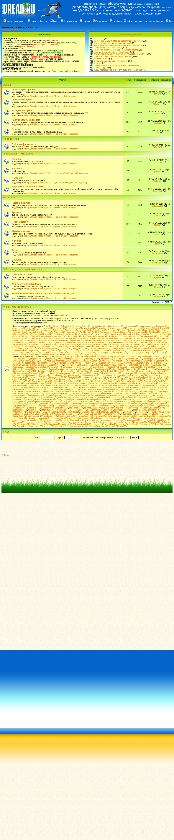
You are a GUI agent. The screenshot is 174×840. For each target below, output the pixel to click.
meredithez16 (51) (19, 398)
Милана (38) (84, 355)
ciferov (157, 244)
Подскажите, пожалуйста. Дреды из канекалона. (116, 65)
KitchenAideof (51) (115, 340)
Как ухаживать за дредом (26, 120)
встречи (149, 4)
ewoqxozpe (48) (113, 377)
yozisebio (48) (110, 424)
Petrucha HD (157, 253)
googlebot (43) (47, 336)
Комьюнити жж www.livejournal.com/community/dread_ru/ (43, 293)
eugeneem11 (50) (59, 377)
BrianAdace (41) (159, 365)
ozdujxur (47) (22, 406)
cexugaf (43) (137, 367)
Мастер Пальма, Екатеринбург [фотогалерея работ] (118, 45)
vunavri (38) (130, 422)
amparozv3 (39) (61, 328)
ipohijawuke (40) (35, 338)
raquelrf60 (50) (62, 408)
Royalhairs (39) (153, 410)
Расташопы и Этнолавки (18, 153)
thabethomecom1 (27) (67, 416)
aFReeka (56, 96)
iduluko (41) (137, 383)
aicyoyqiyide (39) (92, 359)
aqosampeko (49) (48, 363)
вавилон (141, 4)
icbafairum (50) (92, 383)
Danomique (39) (163, 369)
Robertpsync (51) (141, 347)
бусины (132, 3)
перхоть (137, 11)
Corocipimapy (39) (73, 369)
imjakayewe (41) (120, 385)
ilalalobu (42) (72, 385)
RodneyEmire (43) (78, 410)
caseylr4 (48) (113, 367)
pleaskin (157, 114)
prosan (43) (164, 406)
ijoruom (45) (61, 385)
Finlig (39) (103, 379)
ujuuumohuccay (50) (102, 351)
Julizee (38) (154, 338)
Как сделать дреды (22, 110)
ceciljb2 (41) (136, 330)
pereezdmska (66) (93, 347)
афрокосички (117, 3)
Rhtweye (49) (103, 408)
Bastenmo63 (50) (56, 365)
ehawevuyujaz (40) (129, 373)
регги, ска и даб (91, 13)
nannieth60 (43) (160, 342)
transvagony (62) (115, 416)
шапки (158, 13)
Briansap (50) (18, 367)
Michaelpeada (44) (117, 342)
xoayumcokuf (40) (84, 424)
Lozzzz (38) (164, 394)
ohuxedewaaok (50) (108, 402)
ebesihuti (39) (38, 373)
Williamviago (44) (53, 424)
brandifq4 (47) (136, 365)
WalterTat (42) (160, 353)
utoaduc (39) (17, 353)
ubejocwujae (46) (164, 416)
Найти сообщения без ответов (159, 30)
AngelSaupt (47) (94, 361)
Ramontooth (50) (48, 408)
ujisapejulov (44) (61, 418)
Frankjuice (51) (114, 379)
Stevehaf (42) (148, 349)
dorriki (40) (133, 371)
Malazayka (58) (55, 396)
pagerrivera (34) (65, 406)
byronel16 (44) (44, 367)
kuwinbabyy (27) (150, 391)
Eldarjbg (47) (58, 334)
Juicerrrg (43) (153, 389)
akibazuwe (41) (106, 359)
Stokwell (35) (160, 349)
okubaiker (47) (123, 402)
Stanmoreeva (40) (134, 349)
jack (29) (46, 389)
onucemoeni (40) (19, 404)
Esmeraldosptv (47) (20, 377)
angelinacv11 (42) (63, 361)
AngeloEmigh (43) (79, 361)
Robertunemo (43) (62, 410)
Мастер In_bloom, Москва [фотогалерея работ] (115, 50)
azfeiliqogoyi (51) (163, 328)
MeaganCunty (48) (143, 396)
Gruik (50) (162, 381)
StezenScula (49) (144, 414)
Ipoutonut (157, 172)
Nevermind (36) (118, 398)
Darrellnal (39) (30, 371)
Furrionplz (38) (139, 379)
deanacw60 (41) (70, 371)
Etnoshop (17, 159)
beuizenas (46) (46, 330)
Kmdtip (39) (109, 391)
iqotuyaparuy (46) (31, 387)
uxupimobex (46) (133, 420)
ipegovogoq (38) (150, 385)
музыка (127, 10)
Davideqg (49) (59, 332)
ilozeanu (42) (96, 385)
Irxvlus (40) (47, 338)
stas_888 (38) (99, 414)
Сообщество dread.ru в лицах (107, 47)
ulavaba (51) (88, 418)
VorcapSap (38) (146, 353)
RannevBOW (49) (108, 347)
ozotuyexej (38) (61, 347)
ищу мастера (137, 7)
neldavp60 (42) (104, 398)
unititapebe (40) (113, 418)
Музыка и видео (21, 231)
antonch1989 (157, 206)
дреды (122, 7)
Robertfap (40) (34, 410)
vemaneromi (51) (149, 420)
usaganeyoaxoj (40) (20, 420)
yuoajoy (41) (123, 424)
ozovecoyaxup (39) (77, 347)
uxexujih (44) (120, 420)
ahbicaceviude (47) (66, 359)
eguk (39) (20, 334)
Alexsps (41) (148, 359)
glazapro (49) (87, 381)
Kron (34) (128, 340)
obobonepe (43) (82, 400)
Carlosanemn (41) (84, 367)
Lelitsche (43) (77, 394)
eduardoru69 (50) (52, 373)
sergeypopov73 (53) (63, 349)
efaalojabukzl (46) (67, 373)
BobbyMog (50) (110, 365)
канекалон (107, 10)
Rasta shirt (17, 178)
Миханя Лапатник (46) (98, 426)
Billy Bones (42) (84, 365)
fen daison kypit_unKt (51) (86, 379)
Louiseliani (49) (18, 342)
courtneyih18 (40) (89, 369)
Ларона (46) (73, 355)
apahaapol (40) (150, 361)
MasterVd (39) (88, 342)
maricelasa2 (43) (70, 396)
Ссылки (16, 129)
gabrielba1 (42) (153, 379)
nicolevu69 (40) (18, 400)
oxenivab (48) (148, 404)
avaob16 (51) (116, 363)
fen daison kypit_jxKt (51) (64, 379)
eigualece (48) (18, 375)
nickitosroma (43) (163, 398)
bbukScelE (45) (32, 330)
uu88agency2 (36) (64, 420)
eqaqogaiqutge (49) (108, 375)
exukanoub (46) (101, 334)
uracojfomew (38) (142, 418)
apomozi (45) (162, 361)
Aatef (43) (60, 326)
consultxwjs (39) (58, 369)
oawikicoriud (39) (35, 345)
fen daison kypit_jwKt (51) (42, 379)
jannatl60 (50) (143, 338)
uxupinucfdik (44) (59, 353)
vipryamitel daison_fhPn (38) (62, 422)
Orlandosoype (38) (60, 404)
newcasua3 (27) (148, 398)
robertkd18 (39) (47, 410)
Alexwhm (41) (160, 359)
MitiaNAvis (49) (64, 398)
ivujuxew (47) (74, 338)
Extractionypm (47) (86, 334)
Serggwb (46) (78, 349)
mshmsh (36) (91, 398)
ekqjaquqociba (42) (33, 375)
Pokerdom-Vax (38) (123, 406)
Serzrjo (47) (29, 414)
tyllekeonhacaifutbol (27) (133, 416)
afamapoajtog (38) (98, 326)
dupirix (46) (143, 371)
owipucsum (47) (107, 404)
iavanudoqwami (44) (76, 383)
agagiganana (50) (147, 326)
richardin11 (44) (116, 408)
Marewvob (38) (45, 342)
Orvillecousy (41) (76, 404)
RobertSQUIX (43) (157, 347)
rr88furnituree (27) (19, 412)
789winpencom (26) (92, 357)
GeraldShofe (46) (32, 336)
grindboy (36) (137, 381)
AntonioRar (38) (122, 361)
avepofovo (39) (143, 363)
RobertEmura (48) (19, 410)
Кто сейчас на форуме (17, 307)
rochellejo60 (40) (19, 349)
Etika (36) (47, 377)
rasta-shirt (48, 183)
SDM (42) (166, 412)
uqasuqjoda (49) (127, 418)
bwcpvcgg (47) (31, 367)
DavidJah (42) (57, 371)
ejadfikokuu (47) (45, 334)
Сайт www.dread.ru (22, 274)
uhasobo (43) (73, 351)
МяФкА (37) (114, 426)
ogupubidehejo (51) (76, 402)
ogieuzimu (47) (61, 402)
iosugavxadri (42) (135, 385)
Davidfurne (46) (43, 371)
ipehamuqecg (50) (19, 338)
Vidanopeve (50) (89, 353)
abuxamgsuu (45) (134, 357)
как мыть (166, 7)
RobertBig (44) (159, 408)
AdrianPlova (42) (83, 326)
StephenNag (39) (113, 414)
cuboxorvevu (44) (104, 369)
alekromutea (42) (19, 328)
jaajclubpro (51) (35, 389)
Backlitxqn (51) (18, 365)
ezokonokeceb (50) (144, 377)
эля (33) (123, 426)
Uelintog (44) (34, 418)
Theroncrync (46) (19, 351)
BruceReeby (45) (100, 330)
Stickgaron (157, 181)
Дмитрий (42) (22, 426)
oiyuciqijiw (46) (102, 345)
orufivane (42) (163, 345)
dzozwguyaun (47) (140, 332)
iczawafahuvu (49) (106, 383)
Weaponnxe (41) (23, 424)
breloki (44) (147, 365)
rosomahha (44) (140, 410)
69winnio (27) (60, 357)
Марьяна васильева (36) (77, 426)
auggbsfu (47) (104, 363)
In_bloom (47, 96)
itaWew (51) (95, 387)
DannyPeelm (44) (148, 369)
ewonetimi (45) (100, 377)
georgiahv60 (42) (24, 381)
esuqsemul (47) (35, 377)
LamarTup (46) (23, 394)
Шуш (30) (95, 355)
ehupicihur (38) (159, 373)
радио (145, 10)
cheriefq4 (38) (148, 330)
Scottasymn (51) (116, 412)
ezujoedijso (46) (159, 377)
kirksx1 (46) (102, 340)
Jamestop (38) (80, 389)
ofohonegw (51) (47, 402)
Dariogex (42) (18, 371)
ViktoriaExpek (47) (104, 353)
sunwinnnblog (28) (35, 416)
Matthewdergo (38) (101, 396)
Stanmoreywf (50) (85, 414)
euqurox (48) (88, 377)
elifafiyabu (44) (48, 375)
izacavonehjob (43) (20, 389)
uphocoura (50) (149, 351)
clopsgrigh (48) (34, 332)
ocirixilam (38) (63, 345)
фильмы (128, 13)
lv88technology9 (61, 315)
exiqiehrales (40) (128, 377)
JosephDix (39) (140, 389)
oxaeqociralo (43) (19, 347)
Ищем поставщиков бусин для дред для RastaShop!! (118, 70)
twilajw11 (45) (33, 351)
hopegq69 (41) (32, 383)
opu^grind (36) (46, 404)
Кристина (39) (61, 355)
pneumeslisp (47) (107, 406)
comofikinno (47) (43, 369)
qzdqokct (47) (34, 408)
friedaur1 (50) (126, 379)
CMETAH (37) (18, 369)
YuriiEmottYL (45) (136, 424)
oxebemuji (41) (34, 347)
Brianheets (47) (71, 330)
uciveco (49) (45, 351)
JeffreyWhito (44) (94, 389)
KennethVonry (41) (66, 391)
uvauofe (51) (78, 420)
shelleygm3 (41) (103, 349)
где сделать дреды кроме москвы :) (110, 61)
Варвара (157, 123)
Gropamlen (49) (150, 381)
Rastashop (17, 168)
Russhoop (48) (34, 412)
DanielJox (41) (118, 369)
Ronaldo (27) (108, 410)
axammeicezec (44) (136, 328)
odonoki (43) (154, 400)
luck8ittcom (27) (32, 396)
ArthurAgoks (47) (78, 363)
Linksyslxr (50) (152, 394)
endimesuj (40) (71, 334)
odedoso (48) (75, 345)
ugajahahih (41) (46, 418)
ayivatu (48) (150, 328)
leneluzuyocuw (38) (92, 394)
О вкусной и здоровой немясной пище (111, 52)
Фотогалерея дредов (23, 89)
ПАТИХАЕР (157, 147)
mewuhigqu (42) (35, 398)
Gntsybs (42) (99, 381)
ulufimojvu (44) (100, 418)
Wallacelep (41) (154, 422)
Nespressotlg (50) (19, 345)
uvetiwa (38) (29, 353)
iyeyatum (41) (147, 387)
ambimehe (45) (47, 328)
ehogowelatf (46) (145, 373)
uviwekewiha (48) (92, 420)
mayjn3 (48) (130, 396)
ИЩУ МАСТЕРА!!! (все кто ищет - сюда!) (112, 56)
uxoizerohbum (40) (42, 353)
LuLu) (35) (44, 396)
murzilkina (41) (147, 342)
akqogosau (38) (161, 326)
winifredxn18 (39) (69, 424)
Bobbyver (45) (123, 365)
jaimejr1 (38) (103, 338)
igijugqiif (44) (138, 336)
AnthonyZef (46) (108, 361)
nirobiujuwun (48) (44, 400)
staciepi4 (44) (71, 414)
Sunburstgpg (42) (19, 416)
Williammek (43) (19, 355)
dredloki (64, 96)
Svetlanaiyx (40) (50, 416)
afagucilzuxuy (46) (37, 359)
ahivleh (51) (79, 359)
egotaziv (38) (98, 373)
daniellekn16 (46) (133, 369)
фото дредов (144, 13)
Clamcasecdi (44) (19, 332)
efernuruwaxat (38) (83, 373)
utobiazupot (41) (49, 420)
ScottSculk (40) (154, 412)
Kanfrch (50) (165, 338)
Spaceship (157, 191)
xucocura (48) (98, 424)
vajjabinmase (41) (74, 353)
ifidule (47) (127, 336)
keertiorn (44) (22, 391)
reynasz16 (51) (90, 408)
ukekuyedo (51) (75, 418)
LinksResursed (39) (137, 394)
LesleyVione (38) (108, 394)
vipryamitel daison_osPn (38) (87, 422)
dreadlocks (89, 4)
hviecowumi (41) (60, 383)
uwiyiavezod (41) (107, 420)
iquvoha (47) (45, 387)
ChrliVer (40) (160, 330)
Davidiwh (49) (97, 332)
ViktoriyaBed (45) (120, 353)
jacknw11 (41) (57, 389)
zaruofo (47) (149, 424)
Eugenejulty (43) (75, 377)
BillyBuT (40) (97, 365)
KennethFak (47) (77, 340)
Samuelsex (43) (74, 412)
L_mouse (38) (31, 342)
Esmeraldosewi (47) (156, 375)
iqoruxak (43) (17, 387)
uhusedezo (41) (86, 351)
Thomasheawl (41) (85, 416)
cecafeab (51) (125, 367)
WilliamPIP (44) (33, 355)
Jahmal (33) (68, 389)
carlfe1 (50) (125, 330)
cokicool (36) (30, 369)
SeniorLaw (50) (48, 349)
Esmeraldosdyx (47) (138, 375)
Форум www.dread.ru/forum (27, 284)
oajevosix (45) (68, 400)
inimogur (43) (164, 336)
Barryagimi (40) (18, 330)
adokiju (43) (158, 357)
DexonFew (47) (99, 371)
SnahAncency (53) (57, 414)
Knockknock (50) (121, 391)
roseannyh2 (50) (34, 349)
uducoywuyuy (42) (19, 418)
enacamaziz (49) (92, 375)
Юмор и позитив (21, 203)
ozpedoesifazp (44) (50, 406)
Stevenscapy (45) (128, 414)
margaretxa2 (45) (59, 342)
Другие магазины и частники (28, 186)
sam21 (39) (46, 412)
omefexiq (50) (150, 345)
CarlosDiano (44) (100, 367)
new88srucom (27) (133, 398)
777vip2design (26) (75, 357)
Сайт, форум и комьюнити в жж (22, 269)
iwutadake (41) (119, 387)
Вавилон (17, 259)
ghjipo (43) (62, 381)
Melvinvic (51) (158, 396)
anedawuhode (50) (47, 361)
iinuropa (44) (50, 385)
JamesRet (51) (130, 338)
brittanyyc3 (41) (85, 330)
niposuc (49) (31, 400)
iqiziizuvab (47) (164, 385)
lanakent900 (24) (37, 394)
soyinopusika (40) (118, 349)
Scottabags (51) (102, 412)
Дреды (7, 85)
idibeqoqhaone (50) (123, 383)
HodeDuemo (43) (90, 336)
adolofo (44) (70, 326)
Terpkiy (26, 96)
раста (153, 10)
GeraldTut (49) (51, 381)
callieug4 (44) (56, 367)
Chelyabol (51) (150, 367)
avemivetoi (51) (129, 363)
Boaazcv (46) (58, 330)
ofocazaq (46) (34, 402)
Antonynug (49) (136, 361)
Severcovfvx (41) (42, 414)
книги (117, 10)
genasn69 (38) (18, 336)
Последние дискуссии (130, 34)
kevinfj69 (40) (90, 340)
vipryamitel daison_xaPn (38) (112, 422)
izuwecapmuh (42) (88, 338)
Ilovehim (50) (84, 385)
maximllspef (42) (117, 396)
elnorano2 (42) (61, 375)
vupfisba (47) (141, 422)
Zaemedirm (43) (47, 355)
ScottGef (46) (129, 412)
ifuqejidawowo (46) (150, 383)
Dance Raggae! (100, 67)
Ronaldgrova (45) (94, 410)
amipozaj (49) (18, 361)
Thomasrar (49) (100, 416)
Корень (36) (49, 426)
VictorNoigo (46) (163, 420)
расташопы (164, 10)
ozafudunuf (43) (47, 347)
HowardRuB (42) (45, 383)
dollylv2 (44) (123, 371)
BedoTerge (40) (70, 365)
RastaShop (48, 173)
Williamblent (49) (38, 424)
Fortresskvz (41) (156, 334)
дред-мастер (107, 7)
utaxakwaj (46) (36, 420)
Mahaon (157, 225)
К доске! (16, 241)
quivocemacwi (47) (20, 408)
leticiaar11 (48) (122, 394)
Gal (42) (167, 334)
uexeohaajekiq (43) (59, 351)
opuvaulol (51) (33, 404)
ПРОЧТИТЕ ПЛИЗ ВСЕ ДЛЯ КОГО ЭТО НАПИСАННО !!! (120, 54)
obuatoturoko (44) (114, 400)
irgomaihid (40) (57, 387)
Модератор (73, 96)
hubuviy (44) (103, 336)
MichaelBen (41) (101, 342)
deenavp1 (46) (110, 332)
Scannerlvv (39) (87, 412)
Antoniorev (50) (105, 328)
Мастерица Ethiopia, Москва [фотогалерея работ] (116, 41)
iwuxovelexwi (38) (133, 387)
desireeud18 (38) (124, 332)
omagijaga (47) (136, 402)
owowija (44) (120, 404)
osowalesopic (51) (91, 404)
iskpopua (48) (83, 387)
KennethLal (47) (35, 391)
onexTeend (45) (163, 402)
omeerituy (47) (149, 402)
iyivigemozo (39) (161, 387)
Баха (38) (159, 424)
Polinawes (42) (138, 406)
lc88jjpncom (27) (64, 394)
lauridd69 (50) (50, 394)
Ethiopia (33, 96)
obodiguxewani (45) (98, 400)
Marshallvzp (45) (74, 342)
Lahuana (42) (138, 340)
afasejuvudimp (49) (115, 326)
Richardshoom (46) (125, 347)
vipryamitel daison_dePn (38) (38, 422)
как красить (153, 7)
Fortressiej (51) (142, 334)
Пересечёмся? (20, 222)
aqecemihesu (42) (32, 363)
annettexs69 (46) (91, 328)
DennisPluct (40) (85, 371)
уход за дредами (113, 13)
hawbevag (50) (60, 336)
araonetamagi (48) (119, 328)
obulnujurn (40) (129, 400)
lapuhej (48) (150, 340)
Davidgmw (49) (72, 332)
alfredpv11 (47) (33, 328)
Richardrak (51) (145, 408)
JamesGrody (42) (116, 338)
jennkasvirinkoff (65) (111, 389)
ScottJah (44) (141, 412)
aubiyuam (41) (92, 363)
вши (157, 4)
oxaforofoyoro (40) (133, 404)
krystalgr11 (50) (135, 391)
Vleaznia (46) (133, 353)
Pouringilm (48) (152, 406)
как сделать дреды (86, 10)
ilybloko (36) (107, 385)
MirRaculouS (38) (50, 398)
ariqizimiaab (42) (63, 363)
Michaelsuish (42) (133, 342)
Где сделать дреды (22, 99)
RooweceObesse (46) (123, 410)
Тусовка (16, 212)
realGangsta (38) (76, 408)
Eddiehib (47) (154, 332)
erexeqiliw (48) (123, 375)
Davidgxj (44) (85, 332)
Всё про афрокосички (24, 144)
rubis (157, 132)
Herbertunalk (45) (74, 336)
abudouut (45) (119, 357)
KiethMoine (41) (96, 391)
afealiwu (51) (51, 359)
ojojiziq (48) (114, 345)
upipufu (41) (161, 351)
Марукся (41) (60, 426)
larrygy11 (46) (161, 340)
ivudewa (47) (106, 387)
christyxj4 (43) (162, 367)
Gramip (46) (126, 381)
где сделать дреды (84, 7)
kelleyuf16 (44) (34, 340)
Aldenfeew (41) (120, 359)
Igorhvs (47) (22, 385)
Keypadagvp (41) (82, 391)
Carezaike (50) (114, 330)
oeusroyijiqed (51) (19, 402)
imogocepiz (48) (150, 336)
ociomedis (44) (142, 400)
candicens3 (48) (69, 367)
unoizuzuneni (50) (134, 351)
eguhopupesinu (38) (112, 373)
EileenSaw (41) (32, 334)
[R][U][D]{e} (157, 104)
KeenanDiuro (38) (19, 340)
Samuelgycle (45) (59, 412)
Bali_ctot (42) (31, 365)
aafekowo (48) (107, 357)
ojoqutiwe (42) (126, 345)
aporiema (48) (18, 363)
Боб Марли (101, 4)
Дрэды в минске (101, 59)
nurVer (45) (57, 400)
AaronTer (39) (49, 326)
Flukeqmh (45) (129, 334)
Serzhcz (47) (17, 414)
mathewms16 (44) (85, 396)
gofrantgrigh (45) (113, 381)
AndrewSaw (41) (31, 361)
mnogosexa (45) (78, 398)
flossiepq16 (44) (115, 334)
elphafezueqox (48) (76, 375)
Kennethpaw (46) (50, 391)
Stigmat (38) (157, 414)
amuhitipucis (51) (75, 328)
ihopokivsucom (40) (36, 385)
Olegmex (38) (138, 345)
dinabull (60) (112, 371)
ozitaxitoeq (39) (35, 406)
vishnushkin (157, 162)
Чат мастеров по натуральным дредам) (112, 43)
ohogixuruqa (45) (92, 402)
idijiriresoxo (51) (115, 336)
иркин (40, 96)
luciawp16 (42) (18, 396)
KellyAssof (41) (47, 340)
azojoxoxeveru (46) (158, 363)
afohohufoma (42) (131, 326)
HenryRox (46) (18, 383)
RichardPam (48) (131, 408)
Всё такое (9, 197)
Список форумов (10, 30)
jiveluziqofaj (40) (127, 389)
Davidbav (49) (47, 332)
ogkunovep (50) (88, 345)
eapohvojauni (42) (24, 373)
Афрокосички (11, 139)
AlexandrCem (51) (134, 359)
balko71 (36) (43, 365)
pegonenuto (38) (92, 406)
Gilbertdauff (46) (74, 381)
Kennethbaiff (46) (62, 340)
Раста (15, 250)
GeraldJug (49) (38, 381)
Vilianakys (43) (18, 422)
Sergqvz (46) (90, 349)
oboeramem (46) (50, 345)
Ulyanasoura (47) (119, 351)
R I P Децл (98, 39)
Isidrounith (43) (71, 387)
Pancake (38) (78, 406)
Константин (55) (36, 426)
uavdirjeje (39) (149, 416)
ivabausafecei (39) (60, 338)
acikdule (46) (147, 357)
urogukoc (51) (156, 418)
